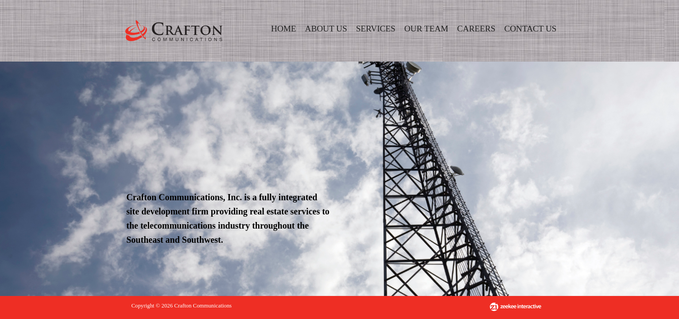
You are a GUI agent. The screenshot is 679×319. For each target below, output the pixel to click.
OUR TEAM (426, 28)
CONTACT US (530, 28)
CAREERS (476, 28)
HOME (283, 28)
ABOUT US (326, 28)
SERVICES (376, 28)
